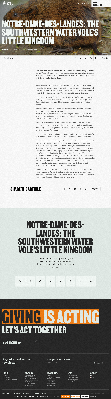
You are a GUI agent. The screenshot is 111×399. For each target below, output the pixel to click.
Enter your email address (58, 360)
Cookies (44, 393)
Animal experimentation (31, 378)
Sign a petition (51, 385)
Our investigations (73, 377)
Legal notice (5, 393)
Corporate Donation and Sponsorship (53, 378)
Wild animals (28, 382)
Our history (7, 377)
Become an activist (52, 380)
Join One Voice (51, 382)
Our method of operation (10, 379)
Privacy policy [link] (93, 396)
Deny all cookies (75, 396)
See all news (7, 58)
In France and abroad (9, 381)
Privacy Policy (16, 393)
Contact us (36, 393)
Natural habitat (29, 385)
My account (85, 3)
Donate (49, 375)
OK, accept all (65, 396)
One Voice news (72, 375)
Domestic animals (30, 383)
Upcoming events (73, 379)
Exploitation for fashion (31, 380)
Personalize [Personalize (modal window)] (85, 396)
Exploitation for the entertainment (30, 376)
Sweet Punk (100, 393)
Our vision (6, 375)
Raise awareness (51, 383)
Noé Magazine (72, 381)
